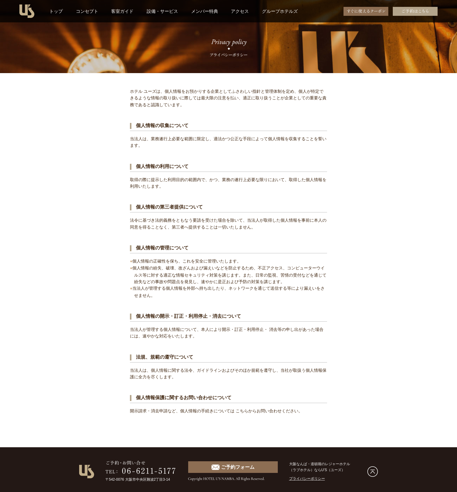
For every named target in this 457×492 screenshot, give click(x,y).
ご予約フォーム (232, 466)
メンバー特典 (204, 11)
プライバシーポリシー (307, 478)
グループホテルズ (280, 11)
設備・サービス (162, 11)
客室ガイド (122, 11)
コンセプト (87, 11)
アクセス (240, 11)
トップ (56, 11)
